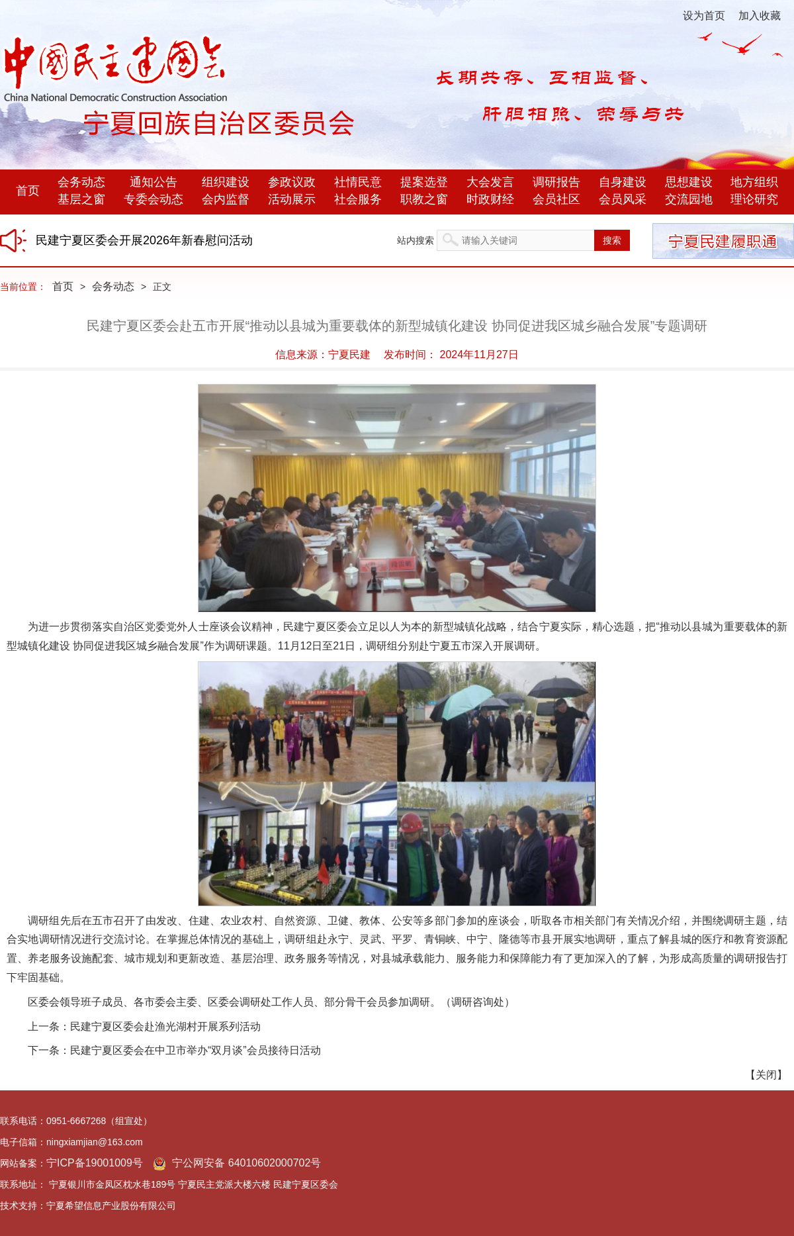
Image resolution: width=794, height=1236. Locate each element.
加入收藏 (759, 15)
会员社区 (556, 199)
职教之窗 (424, 199)
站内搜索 (415, 240)
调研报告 (556, 182)
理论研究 (754, 199)
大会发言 (490, 182)
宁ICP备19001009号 (94, 1162)
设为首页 (704, 15)
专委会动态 (153, 199)
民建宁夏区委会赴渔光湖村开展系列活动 (165, 1026)
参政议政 (292, 182)
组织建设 (225, 182)
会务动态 (81, 182)
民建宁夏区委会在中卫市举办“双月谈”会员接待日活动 (195, 1050)
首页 (28, 190)
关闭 (766, 1074)
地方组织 (754, 182)
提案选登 (424, 182)
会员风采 (622, 199)
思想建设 (689, 182)
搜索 (612, 240)
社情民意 (358, 182)
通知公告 (153, 182)
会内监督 (225, 199)
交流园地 (689, 199)
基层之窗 (81, 199)
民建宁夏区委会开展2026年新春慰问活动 (144, 240)
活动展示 (292, 199)
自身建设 (622, 182)
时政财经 (490, 199)
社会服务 (358, 199)
